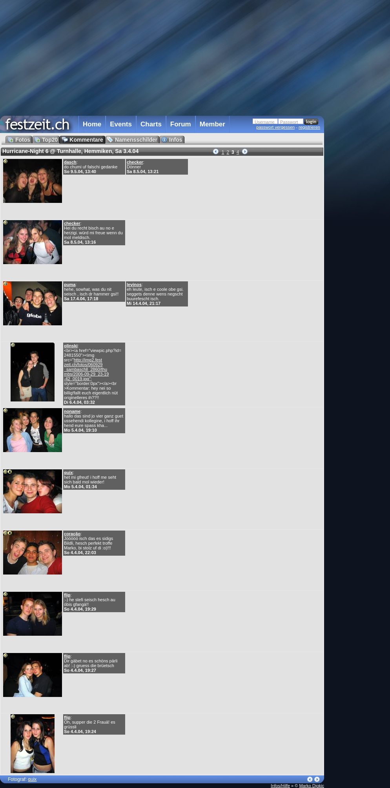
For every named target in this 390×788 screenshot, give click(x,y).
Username (265, 122)
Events (121, 124)
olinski (71, 345)
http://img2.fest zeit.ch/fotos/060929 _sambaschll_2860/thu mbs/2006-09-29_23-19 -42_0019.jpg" (86, 369)
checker (135, 162)
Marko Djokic (311, 785)
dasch (70, 162)
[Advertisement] (358, 158)
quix (68, 472)
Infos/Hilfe (280, 785)
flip (67, 595)
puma (69, 284)
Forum (180, 124)
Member (212, 124)
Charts (151, 124)
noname (72, 411)
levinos (134, 284)
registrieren (309, 127)
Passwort (289, 122)
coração (72, 533)
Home (92, 124)
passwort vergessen (275, 127)
